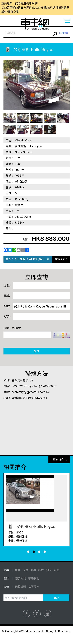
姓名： (7, 285)
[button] (28, 551)
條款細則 (20, 586)
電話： (7, 295)
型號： (7, 306)
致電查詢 (60, 259)
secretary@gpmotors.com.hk (30, 392)
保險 (25, 570)
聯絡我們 (33, 578)
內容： (7, 316)
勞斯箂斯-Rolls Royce (30, 526)
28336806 (49, 386)
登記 (56, 598)
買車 (18, 570)
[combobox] (27, 32)
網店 (49, 570)
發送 (36, 351)
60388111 (18, 386)
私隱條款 (33, 586)
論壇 (56, 570)
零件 (41, 570)
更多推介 (58, 459)
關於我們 (20, 578)
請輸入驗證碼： (13, 328)
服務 (33, 570)
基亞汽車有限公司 (22, 380)
